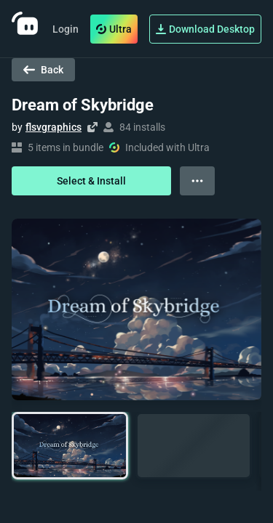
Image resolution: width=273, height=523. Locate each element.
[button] (70, 445)
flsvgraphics (53, 127)
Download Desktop (205, 29)
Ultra (114, 29)
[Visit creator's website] (92, 127)
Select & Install (91, 181)
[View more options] (197, 180)
